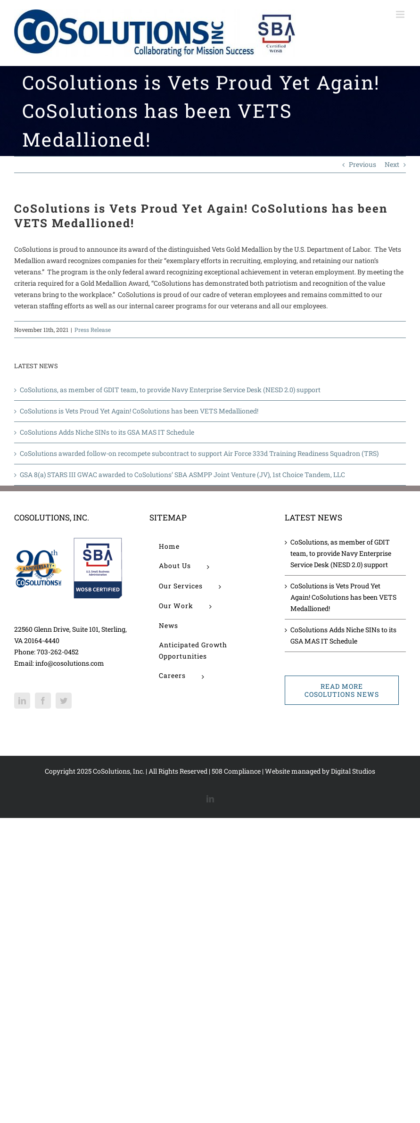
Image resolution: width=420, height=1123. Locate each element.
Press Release (92, 329)
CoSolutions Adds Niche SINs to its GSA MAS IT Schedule (107, 432)
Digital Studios (353, 771)
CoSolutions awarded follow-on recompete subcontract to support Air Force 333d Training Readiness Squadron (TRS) (199, 453)
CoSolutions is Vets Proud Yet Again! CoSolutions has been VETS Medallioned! (139, 410)
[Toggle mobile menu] (401, 14)
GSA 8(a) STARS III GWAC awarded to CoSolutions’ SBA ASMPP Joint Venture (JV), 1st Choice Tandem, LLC (182, 474)
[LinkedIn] (22, 701)
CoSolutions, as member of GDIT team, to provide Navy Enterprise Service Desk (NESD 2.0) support (170, 389)
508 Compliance (236, 771)
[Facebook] (43, 701)
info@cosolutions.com (69, 663)
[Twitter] (64, 701)
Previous (362, 164)
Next (392, 164)
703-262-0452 (58, 651)
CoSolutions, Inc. (118, 771)
